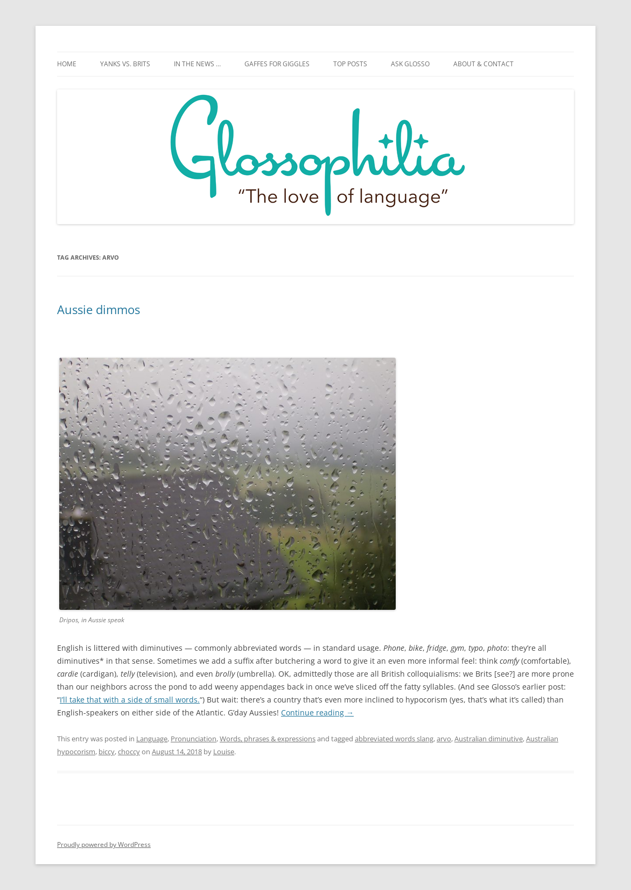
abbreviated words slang (394, 738)
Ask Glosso (410, 63)
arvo (444, 738)
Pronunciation (193, 738)
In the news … (197, 63)
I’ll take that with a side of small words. (130, 699)
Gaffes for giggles (277, 63)
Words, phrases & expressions (268, 738)
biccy (107, 751)
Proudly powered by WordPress (104, 844)
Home (66, 63)
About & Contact (483, 63)
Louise (223, 751)
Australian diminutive (488, 738)
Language (151, 738)
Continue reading (317, 712)
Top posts (350, 63)
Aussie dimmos (98, 309)
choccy (129, 751)
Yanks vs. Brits (125, 63)
